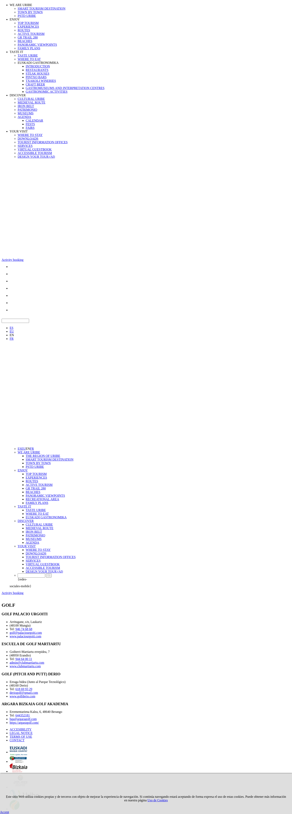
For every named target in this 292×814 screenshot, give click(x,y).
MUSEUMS (25, 113)
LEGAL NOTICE (21, 733)
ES (11, 328)
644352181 (22, 715)
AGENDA (24, 117)
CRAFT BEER (35, 84)
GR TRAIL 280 (28, 37)
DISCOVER (18, 95)
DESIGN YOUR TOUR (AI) (36, 156)
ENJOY (15, 19)
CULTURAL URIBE (31, 99)
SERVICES (25, 146)
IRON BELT (26, 106)
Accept (4, 812)
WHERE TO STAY (30, 135)
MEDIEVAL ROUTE (31, 102)
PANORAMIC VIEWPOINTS (37, 44)
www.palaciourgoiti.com (25, 636)
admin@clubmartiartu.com (27, 662)
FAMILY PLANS (29, 48)
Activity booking (12, 259)
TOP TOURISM (28, 23)
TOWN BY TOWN (30, 12)
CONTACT (17, 740)
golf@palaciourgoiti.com (26, 632)
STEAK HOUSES (37, 73)
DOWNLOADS (28, 138)
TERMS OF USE (21, 736)
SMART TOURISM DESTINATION (41, 8)
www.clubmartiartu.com (25, 666)
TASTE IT (16, 52)
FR (12, 338)
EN (12, 335)
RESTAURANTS (37, 70)
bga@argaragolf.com (23, 719)
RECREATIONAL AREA (42, 499)
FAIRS (30, 127)
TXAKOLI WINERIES (41, 80)
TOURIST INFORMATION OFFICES (43, 142)
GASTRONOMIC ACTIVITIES (46, 91)
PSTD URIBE (27, 15)
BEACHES (25, 41)
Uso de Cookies (157, 800)
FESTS (30, 124)
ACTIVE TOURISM (31, 34)
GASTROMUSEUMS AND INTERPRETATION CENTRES (65, 88)
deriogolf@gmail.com (24, 692)
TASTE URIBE (28, 55)
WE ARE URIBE (21, 5)
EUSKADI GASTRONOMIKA (38, 62)
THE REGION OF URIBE (43, 456)
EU (12, 331)
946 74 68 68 (23, 629)
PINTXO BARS (36, 77)
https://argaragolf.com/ (24, 722)
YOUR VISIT (19, 131)
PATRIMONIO (27, 109)
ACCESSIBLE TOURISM (35, 153)
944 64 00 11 (23, 659)
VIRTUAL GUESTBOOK (35, 149)
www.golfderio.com (22, 696)
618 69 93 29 (23, 689)
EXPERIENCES (28, 26)
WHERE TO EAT (29, 59)
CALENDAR (34, 120)
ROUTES (24, 30)
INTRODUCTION (38, 66)
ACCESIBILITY (20, 729)
